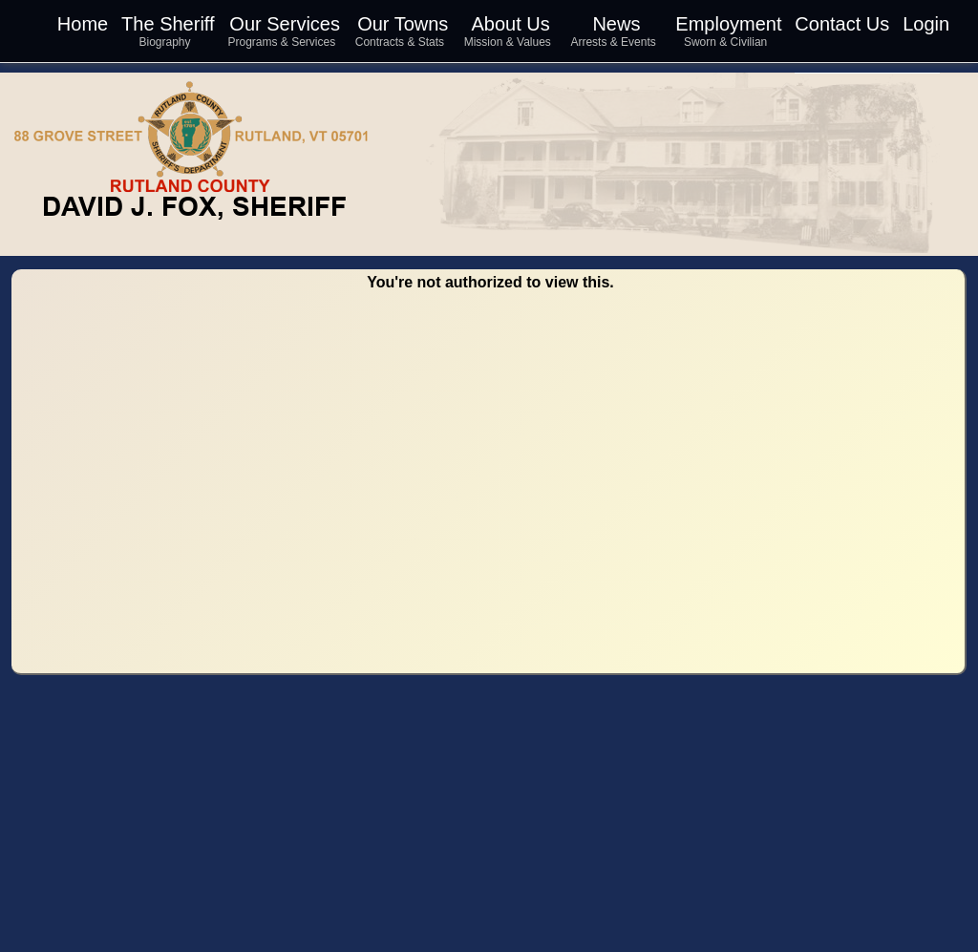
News (616, 23)
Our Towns (402, 23)
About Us (510, 23)
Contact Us (842, 23)
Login (926, 23)
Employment (728, 23)
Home (82, 23)
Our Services (284, 23)
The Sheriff (167, 23)
